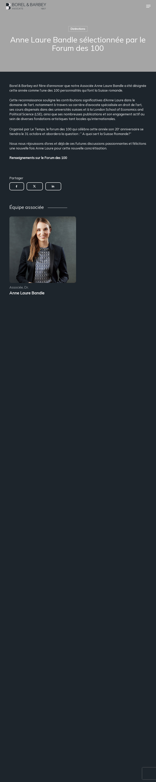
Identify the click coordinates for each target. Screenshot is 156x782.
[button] (148, 6)
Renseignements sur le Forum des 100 (38, 158)
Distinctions (78, 29)
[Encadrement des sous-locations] (42, 250)
